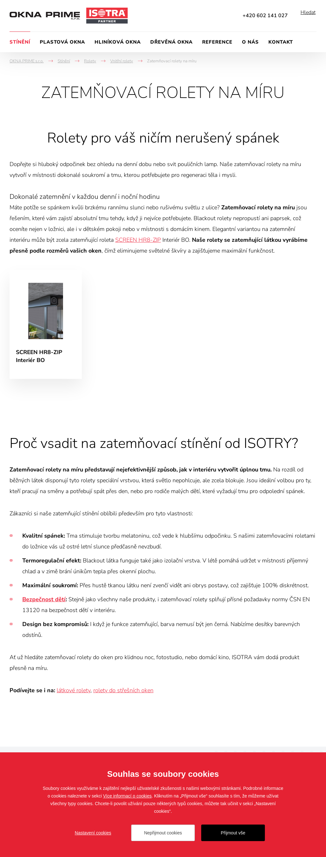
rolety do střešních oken (123, 692)
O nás (250, 42)
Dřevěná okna (171, 42)
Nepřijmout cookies (163, 832)
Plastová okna (62, 42)
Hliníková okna (118, 42)
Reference (217, 42)
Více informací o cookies (127, 795)
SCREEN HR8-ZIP (138, 240)
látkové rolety (73, 692)
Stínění (20, 42)
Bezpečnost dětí (44, 601)
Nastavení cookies (93, 832)
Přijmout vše (233, 832)
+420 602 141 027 (265, 15)
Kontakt (280, 42)
